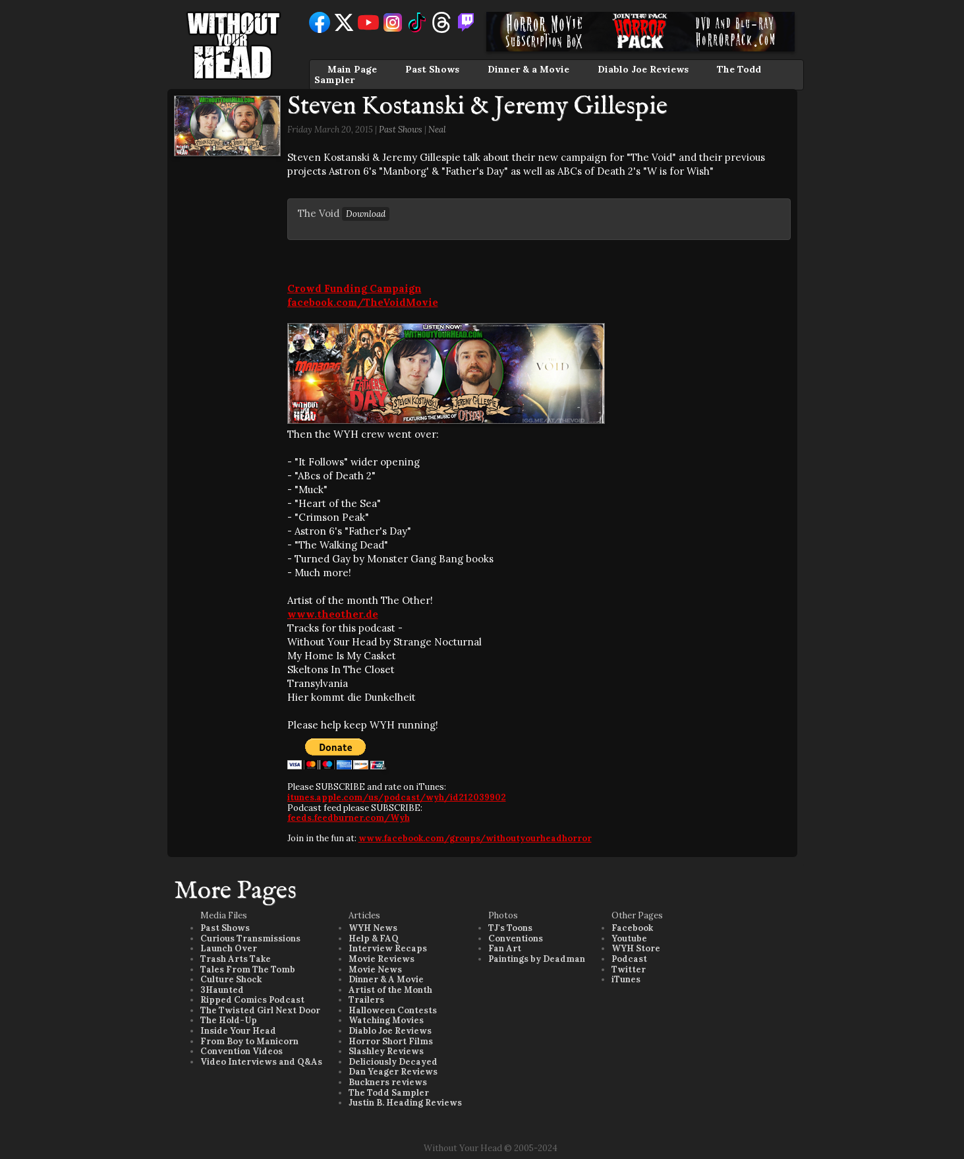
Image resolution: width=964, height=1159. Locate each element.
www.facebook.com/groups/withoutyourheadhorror (475, 838)
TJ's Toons (510, 928)
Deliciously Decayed (393, 1061)
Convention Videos (241, 1051)
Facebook (632, 928)
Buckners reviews (388, 1082)
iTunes (625, 979)
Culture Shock (231, 979)
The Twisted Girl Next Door (260, 1010)
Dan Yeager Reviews (393, 1071)
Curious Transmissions (250, 938)
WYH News (373, 928)
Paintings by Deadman (536, 959)
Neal (437, 129)
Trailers (366, 999)
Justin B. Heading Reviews (405, 1102)
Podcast (629, 959)
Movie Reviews (381, 959)
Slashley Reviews (386, 1051)
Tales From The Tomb (247, 969)
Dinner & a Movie (528, 69)
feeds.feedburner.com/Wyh (348, 817)
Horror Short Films (391, 1041)
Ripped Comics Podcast (252, 999)
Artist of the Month (390, 990)
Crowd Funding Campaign (354, 288)
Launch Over (228, 948)
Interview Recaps (388, 948)
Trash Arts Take (235, 959)
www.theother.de (332, 614)
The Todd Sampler (389, 1092)
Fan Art (504, 948)
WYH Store (635, 948)
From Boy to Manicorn (249, 1041)
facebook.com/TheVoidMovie (362, 302)
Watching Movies (386, 1020)
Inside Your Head (238, 1030)
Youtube (629, 938)
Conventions (515, 938)
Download (365, 214)
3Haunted (222, 990)
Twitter (628, 969)
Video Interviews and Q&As (261, 1061)
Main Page (352, 69)
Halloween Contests (393, 1010)
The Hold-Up (228, 1020)
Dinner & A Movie (386, 979)
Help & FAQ (374, 938)
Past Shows (432, 69)
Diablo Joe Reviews (643, 69)
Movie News (375, 969)
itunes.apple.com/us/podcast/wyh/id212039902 (396, 797)
